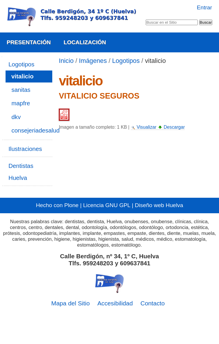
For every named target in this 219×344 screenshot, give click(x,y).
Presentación (29, 42)
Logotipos (126, 60)
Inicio (66, 60)
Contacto (152, 303)
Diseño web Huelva (159, 205)
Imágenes (93, 60)
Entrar (204, 7)
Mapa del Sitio (70, 303)
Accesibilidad (115, 303)
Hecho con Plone (57, 205)
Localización (85, 42)
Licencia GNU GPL (106, 205)
